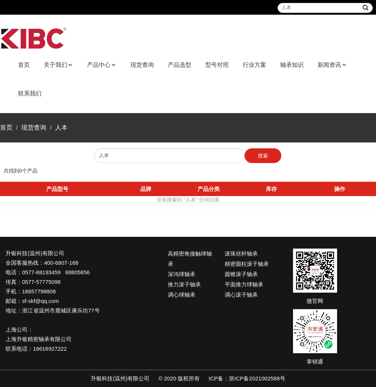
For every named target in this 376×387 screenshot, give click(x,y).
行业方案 (254, 65)
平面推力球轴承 (244, 284)
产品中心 (99, 65)
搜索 (263, 156)
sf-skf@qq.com (40, 301)
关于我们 (55, 65)
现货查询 (142, 65)
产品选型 (179, 65)
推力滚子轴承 (184, 284)
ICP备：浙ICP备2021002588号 (247, 378)
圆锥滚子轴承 (241, 274)
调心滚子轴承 (241, 295)
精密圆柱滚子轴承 (247, 264)
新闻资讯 (329, 65)
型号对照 (217, 65)
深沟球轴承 (181, 274)
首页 (24, 65)
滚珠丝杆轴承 (241, 253)
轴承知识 (292, 65)
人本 (61, 127)
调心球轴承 (181, 295)
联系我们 (29, 93)
